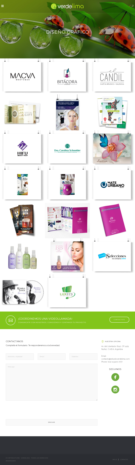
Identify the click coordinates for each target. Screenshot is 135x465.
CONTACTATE (119, 319)
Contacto (124, 459)
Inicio (115, 459)
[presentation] (26, 410)
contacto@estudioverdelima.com (115, 359)
